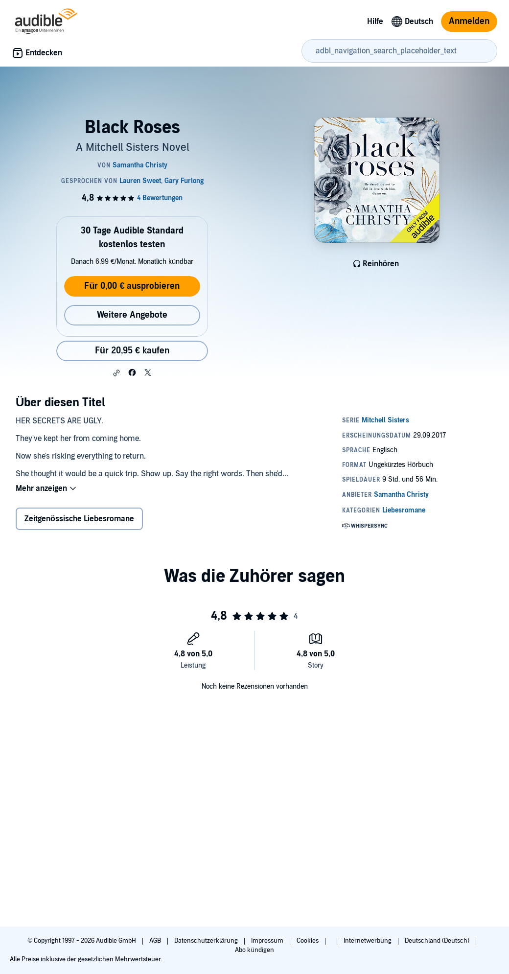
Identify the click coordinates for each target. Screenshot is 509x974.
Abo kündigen (254, 950)
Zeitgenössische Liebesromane (79, 519)
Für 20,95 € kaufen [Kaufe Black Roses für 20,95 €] (132, 351)
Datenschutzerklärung (206, 941)
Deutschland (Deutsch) (438, 941)
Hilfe (375, 21)
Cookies (308, 941)
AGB (155, 941)
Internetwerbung (368, 941)
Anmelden (469, 21)
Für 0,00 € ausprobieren (132, 286)
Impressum (268, 941)
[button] (116, 373)
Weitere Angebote (132, 315)
